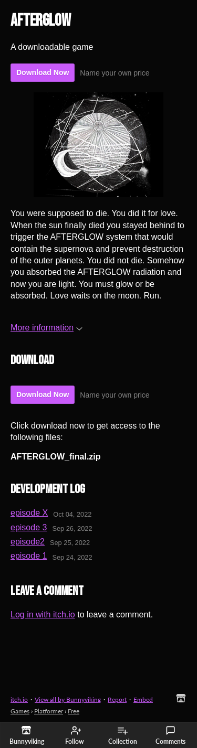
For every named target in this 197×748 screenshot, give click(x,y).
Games (20, 711)
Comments (170, 735)
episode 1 (29, 555)
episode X (29, 512)
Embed (143, 699)
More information (46, 327)
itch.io (19, 699)
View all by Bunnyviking (68, 699)
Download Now (42, 72)
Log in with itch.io (43, 614)
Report (117, 699)
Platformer (48, 711)
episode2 (28, 541)
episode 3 (29, 527)
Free (73, 711)
